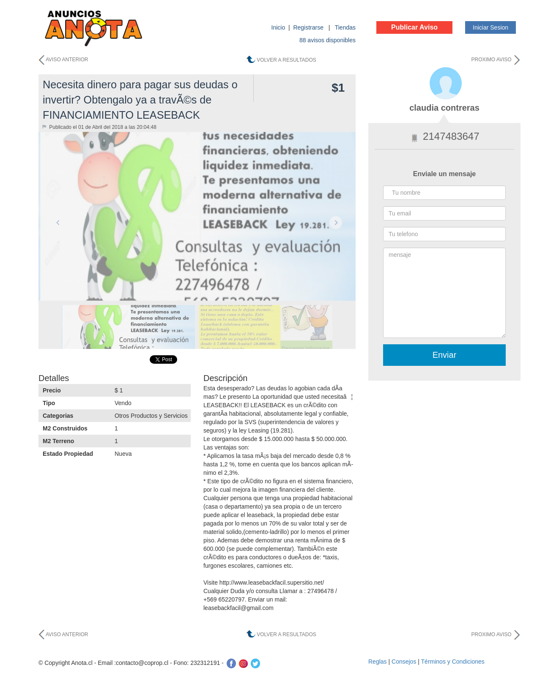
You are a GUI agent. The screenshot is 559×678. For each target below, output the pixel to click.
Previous (58, 222)
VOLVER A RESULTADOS (286, 60)
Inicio (278, 27)
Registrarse (309, 27)
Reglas (377, 661)
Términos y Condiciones (453, 661)
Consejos (404, 661)
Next (335, 222)
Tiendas (345, 27)
